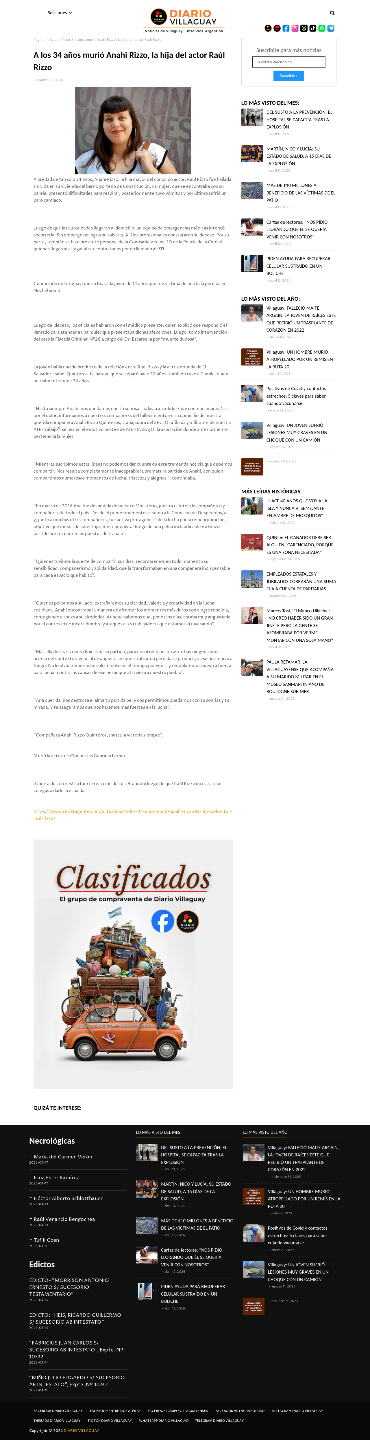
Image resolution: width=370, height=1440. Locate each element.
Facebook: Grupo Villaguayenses (178, 1411)
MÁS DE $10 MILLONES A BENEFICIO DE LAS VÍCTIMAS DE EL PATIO (301, 192)
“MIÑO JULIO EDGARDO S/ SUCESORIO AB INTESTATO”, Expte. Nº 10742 (77, 1381)
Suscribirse (288, 76)
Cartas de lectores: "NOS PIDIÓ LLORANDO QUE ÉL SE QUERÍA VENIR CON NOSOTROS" (297, 229)
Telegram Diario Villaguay (219, 1421)
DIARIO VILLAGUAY (81, 1430)
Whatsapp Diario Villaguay (164, 1421)
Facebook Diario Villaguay (58, 1411)
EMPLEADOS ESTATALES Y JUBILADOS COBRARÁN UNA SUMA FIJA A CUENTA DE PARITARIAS (301, 581)
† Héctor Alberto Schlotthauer (66, 1198)
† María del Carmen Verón (60, 1157)
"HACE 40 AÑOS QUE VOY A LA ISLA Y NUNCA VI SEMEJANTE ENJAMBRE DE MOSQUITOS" (297, 508)
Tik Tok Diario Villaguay (110, 1421)
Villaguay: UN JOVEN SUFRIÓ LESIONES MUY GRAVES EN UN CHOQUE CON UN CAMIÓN (297, 432)
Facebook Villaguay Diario (239, 1411)
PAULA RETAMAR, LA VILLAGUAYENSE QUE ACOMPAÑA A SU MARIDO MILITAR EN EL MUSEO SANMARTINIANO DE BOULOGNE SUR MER (300, 677)
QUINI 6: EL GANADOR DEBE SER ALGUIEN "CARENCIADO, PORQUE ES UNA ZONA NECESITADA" (300, 545)
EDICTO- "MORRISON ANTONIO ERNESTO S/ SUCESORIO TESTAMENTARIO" (69, 1287)
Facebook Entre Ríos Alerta (115, 1411)
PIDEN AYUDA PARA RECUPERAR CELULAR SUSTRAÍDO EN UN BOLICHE (298, 266)
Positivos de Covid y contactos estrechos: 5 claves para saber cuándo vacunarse (296, 395)
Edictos (42, 1264)
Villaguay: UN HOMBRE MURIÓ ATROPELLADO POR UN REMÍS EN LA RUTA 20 (300, 359)
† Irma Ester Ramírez (54, 1177)
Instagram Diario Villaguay (297, 1411)
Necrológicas (52, 1140)
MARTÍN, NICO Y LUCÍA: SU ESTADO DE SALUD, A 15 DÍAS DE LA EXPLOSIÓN (299, 156)
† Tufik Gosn (44, 1240)
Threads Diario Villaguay (57, 1421)
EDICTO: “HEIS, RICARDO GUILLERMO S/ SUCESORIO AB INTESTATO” (75, 1319)
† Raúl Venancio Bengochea (62, 1219)
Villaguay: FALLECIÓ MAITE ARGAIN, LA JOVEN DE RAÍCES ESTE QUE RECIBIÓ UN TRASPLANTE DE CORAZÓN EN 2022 (301, 319)
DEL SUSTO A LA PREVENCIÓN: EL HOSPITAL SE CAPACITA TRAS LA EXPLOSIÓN (299, 119)
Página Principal (47, 39)
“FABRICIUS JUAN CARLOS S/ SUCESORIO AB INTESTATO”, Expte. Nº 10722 (76, 1350)
